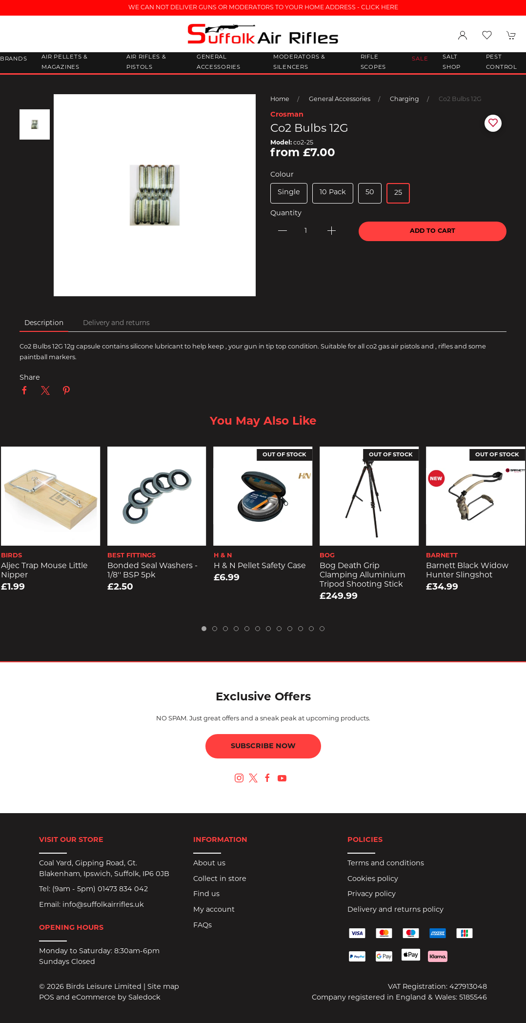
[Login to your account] (462, 35)
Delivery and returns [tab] (116, 323)
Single (289, 192)
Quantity (286, 213)
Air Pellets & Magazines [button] (64, 62)
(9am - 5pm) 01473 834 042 (100, 889)
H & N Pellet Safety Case (260, 566)
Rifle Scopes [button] (373, 62)
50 (369, 192)
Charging (404, 99)
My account (214, 910)
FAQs (202, 925)
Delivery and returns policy (395, 910)
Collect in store (219, 879)
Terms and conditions (385, 863)
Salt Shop (452, 62)
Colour (282, 175)
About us (209, 863)
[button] (487, 35)
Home (279, 99)
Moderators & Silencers (299, 62)
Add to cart (432, 231)
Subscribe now (263, 746)
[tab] (204, 628)
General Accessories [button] (219, 62)
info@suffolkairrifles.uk (103, 905)
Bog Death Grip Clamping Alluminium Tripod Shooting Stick (362, 575)
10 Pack (333, 192)
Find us (206, 894)
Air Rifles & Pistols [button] (146, 62)
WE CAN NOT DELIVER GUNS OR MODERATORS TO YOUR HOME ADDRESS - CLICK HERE (263, 8)
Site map (163, 987)
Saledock (144, 998)
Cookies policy (372, 879)
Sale (420, 59)
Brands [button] (13, 59)
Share (30, 378)
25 (398, 193)
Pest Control (501, 62)
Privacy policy (371, 894)
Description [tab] (43, 323)
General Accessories (339, 99)
